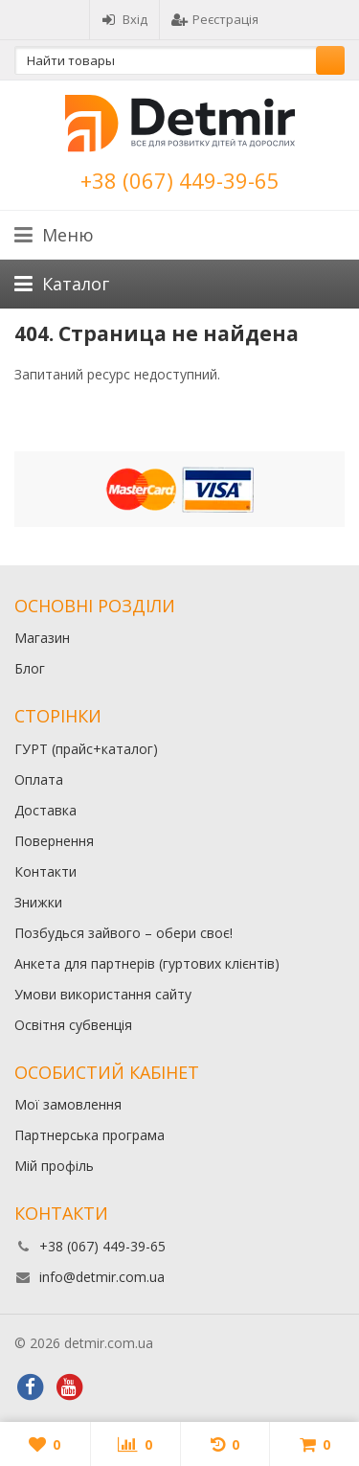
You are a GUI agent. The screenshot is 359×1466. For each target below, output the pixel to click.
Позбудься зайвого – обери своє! (123, 933)
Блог (29, 668)
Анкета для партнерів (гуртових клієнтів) (147, 963)
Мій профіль (54, 1166)
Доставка (45, 810)
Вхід (124, 19)
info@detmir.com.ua (102, 1277)
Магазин (42, 638)
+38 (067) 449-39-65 (180, 180)
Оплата (38, 779)
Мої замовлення (68, 1104)
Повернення (54, 841)
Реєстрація (214, 19)
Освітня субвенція (73, 1025)
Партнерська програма (89, 1135)
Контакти (45, 871)
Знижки (38, 902)
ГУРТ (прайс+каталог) (86, 749)
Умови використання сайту (102, 994)
